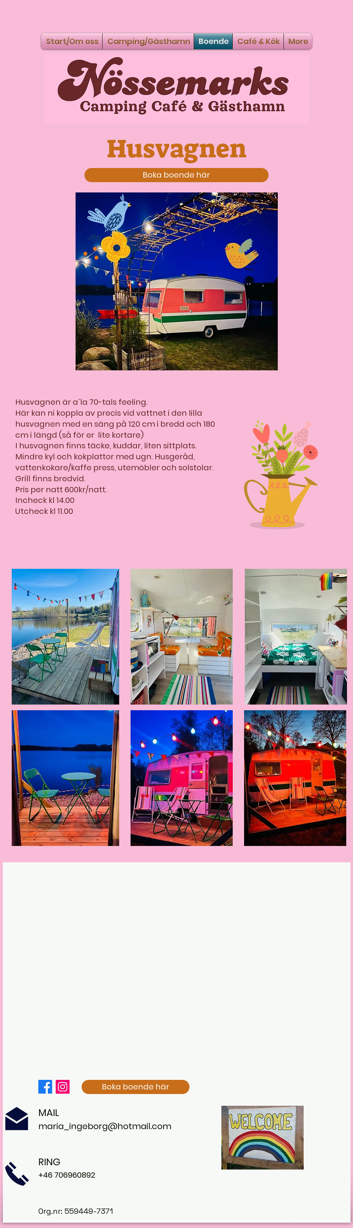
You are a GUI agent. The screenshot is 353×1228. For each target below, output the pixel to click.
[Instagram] (63, 1087)
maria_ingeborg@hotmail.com (104, 1126)
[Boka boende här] (176, 175)
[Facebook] (45, 1087)
